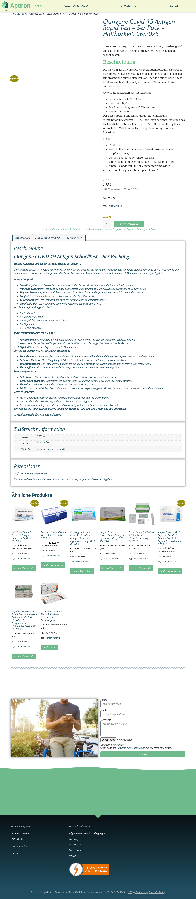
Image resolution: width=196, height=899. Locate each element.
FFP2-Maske (128, 6)
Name (103, 699)
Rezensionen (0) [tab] (74, 237)
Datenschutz (75, 844)
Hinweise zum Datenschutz (131, 747)
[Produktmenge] (107, 224)
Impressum (75, 850)
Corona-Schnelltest (76, 6)
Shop (24, 13)
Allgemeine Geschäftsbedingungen (87, 833)
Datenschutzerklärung (112, 745)
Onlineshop (141, 892)
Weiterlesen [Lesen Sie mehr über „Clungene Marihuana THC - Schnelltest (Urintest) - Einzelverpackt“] (50, 647)
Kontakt (174, 6)
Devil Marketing (157, 892)
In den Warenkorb (129, 224)
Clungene (24, 256)
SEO (130, 892)
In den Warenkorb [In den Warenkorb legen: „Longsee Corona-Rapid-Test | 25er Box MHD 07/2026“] (53, 565)
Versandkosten (115, 205)
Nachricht (105, 720)
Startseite (15, 13)
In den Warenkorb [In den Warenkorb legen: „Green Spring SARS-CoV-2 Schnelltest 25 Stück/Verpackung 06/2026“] (141, 568)
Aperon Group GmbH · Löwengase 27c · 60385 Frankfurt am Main (66, 892)
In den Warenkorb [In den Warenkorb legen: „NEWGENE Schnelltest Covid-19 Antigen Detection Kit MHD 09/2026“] (23, 568)
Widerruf (73, 839)
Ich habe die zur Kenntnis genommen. (137, 747)
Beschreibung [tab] (22, 237)
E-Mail (103, 710)
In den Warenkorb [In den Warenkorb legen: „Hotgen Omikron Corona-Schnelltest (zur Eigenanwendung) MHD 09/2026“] (111, 568)
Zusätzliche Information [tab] (47, 237)
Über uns (15, 853)
